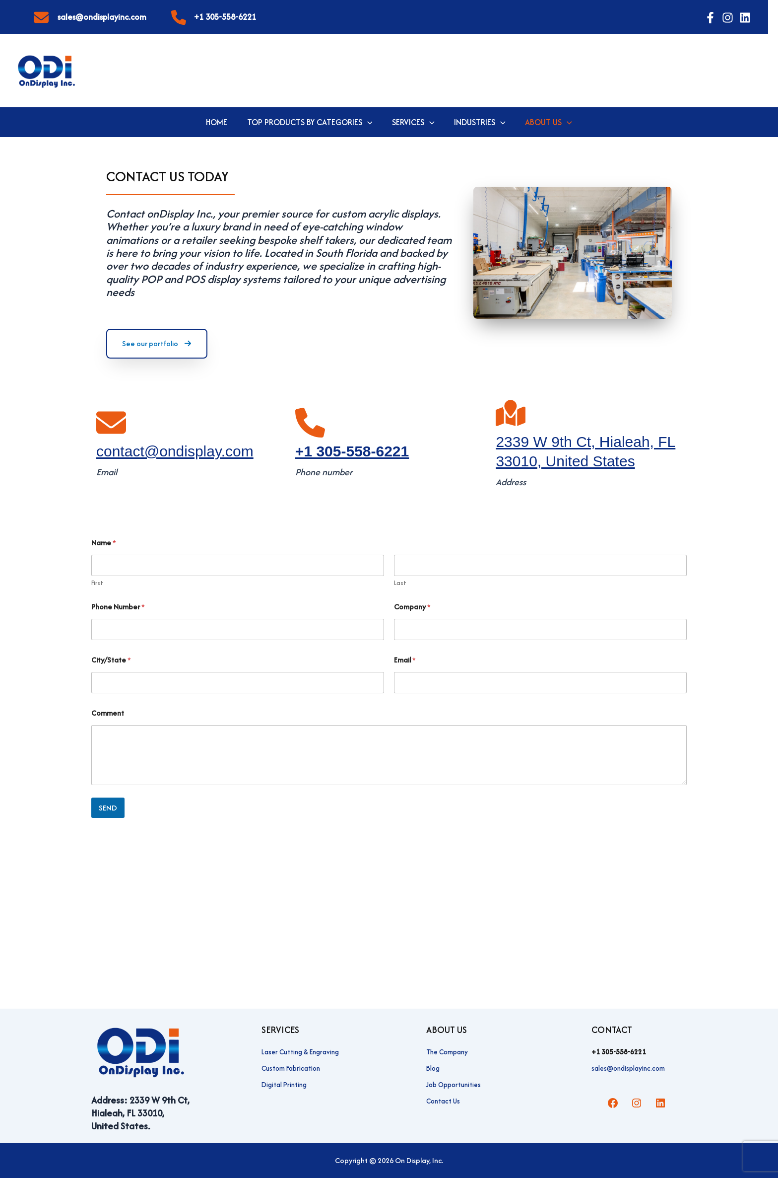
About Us (545, 122)
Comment (107, 713)
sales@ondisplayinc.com (102, 17)
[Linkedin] (745, 17)
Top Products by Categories (311, 122)
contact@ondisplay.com (175, 451)
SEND (108, 807)
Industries (478, 122)
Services (413, 122)
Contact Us (443, 1101)
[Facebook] (710, 17)
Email (405, 659)
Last (400, 583)
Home (220, 122)
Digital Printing (284, 1085)
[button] (369, 122)
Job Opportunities (453, 1085)
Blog (433, 1068)
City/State (111, 659)
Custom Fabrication (290, 1068)
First (97, 583)
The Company (447, 1052)
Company (412, 606)
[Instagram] (727, 17)
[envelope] (41, 15)
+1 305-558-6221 (225, 17)
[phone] (178, 15)
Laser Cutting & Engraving (300, 1052)
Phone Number (118, 606)
